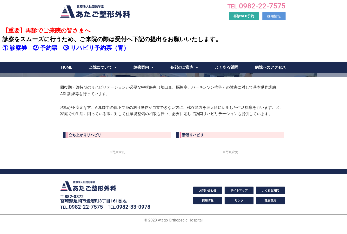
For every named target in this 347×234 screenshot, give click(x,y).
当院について (103, 67)
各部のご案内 (184, 67)
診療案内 (143, 67)
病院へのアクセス (270, 67)
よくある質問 (226, 67)
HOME (66, 67)
